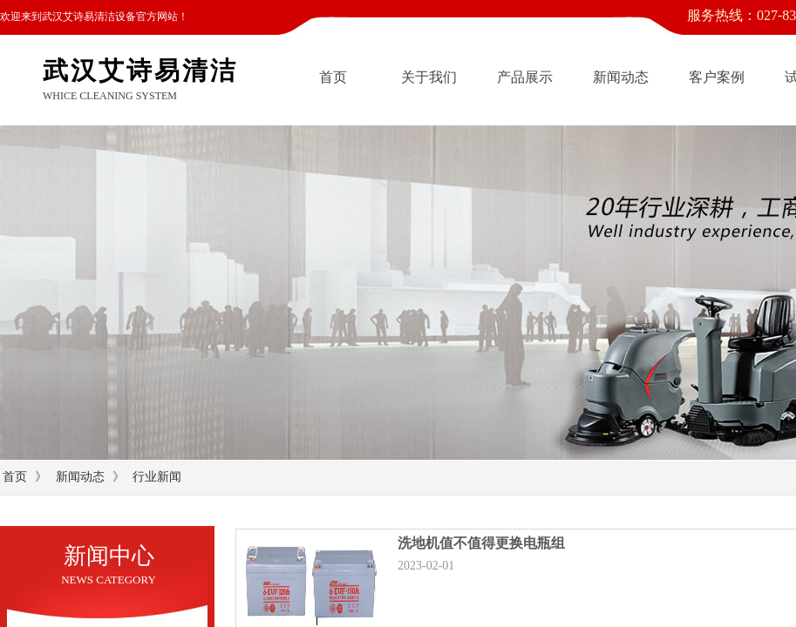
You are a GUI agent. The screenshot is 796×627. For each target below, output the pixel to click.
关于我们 (429, 77)
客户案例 (717, 77)
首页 (333, 77)
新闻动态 (621, 77)
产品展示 (525, 77)
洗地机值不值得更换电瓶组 (481, 543)
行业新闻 (157, 476)
